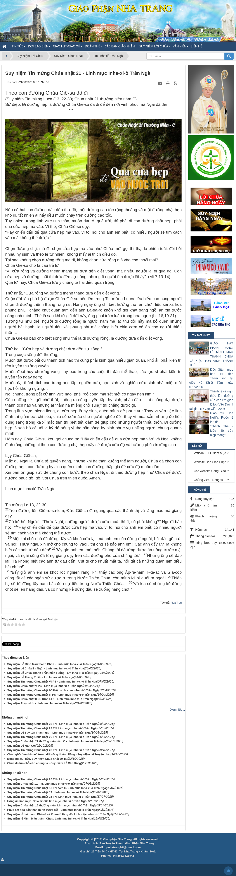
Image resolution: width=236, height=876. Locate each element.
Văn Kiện (179, 46)
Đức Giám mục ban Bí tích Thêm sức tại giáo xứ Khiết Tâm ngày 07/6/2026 (211, 378)
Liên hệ (196, 46)
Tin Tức (17, 46)
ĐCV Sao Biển (38, 46)
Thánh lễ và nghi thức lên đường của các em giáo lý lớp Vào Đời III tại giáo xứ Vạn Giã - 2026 (211, 400)
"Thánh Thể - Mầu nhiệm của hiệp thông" (221, 430)
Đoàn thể (92, 46)
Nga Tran (176, 602)
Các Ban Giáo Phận (120, 46)
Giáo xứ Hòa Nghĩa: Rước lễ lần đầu (221, 417)
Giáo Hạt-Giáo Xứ (66, 46)
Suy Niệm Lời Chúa (153, 46)
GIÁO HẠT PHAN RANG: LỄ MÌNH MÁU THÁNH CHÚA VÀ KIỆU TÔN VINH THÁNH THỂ (211, 354)
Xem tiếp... (177, 709)
